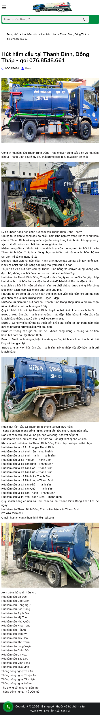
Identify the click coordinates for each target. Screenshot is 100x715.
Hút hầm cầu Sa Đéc (14, 596)
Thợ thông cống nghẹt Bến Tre (20, 687)
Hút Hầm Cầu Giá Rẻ (56, 711)
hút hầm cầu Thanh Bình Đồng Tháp (58, 231)
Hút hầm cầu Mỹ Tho (14, 617)
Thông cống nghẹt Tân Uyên (18, 679)
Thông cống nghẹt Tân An (17, 671)
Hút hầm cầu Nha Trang (16, 625)
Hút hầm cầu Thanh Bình (64, 509)
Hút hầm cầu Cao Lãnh (15, 600)
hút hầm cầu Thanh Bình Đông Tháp (39, 443)
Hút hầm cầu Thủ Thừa (15, 642)
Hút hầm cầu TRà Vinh (15, 666)
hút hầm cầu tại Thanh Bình (38, 268)
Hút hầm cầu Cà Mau (14, 654)
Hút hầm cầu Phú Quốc (15, 621)
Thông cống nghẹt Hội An (17, 683)
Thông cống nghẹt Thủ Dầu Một (20, 691)
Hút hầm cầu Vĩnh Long (15, 662)
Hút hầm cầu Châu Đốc (15, 650)
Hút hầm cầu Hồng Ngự (15, 604)
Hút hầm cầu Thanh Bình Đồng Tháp (24, 277)
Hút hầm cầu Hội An (13, 629)
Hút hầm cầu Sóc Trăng (15, 609)
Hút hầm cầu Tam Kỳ (14, 633)
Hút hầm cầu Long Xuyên (16, 646)
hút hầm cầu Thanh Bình (39, 260)
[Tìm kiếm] (85, 19)
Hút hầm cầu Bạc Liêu (14, 658)
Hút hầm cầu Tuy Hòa (14, 638)
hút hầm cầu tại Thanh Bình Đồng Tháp (64, 501)
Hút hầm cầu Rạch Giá (15, 613)
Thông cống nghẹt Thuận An (18, 675)
